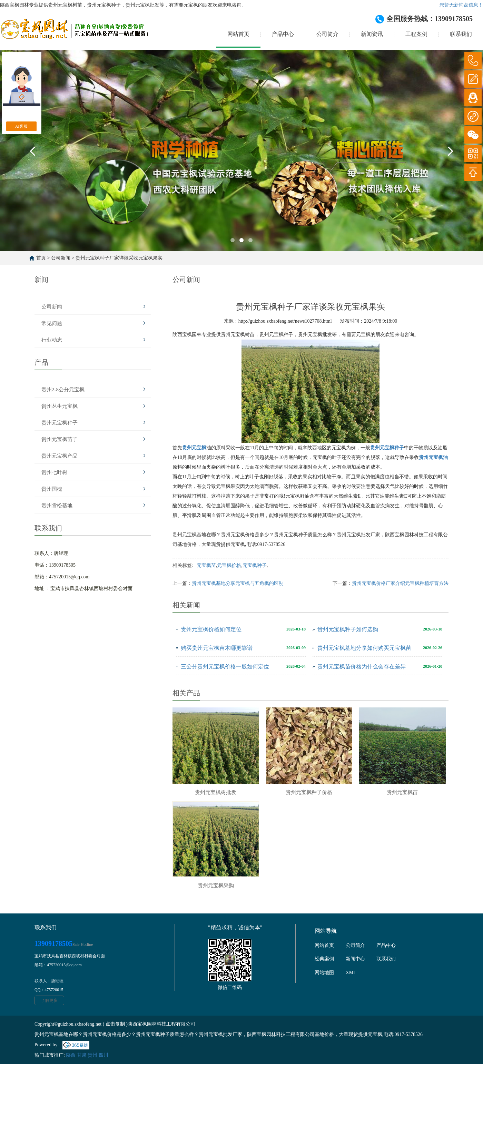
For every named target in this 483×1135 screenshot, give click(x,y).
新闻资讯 (372, 34)
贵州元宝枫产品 (59, 456)
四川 (103, 1055)
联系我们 (461, 34)
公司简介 (327, 34)
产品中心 (283, 34)
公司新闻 (60, 258)
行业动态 (51, 340)
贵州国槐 (51, 489)
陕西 (71, 1055)
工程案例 (416, 34)
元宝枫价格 (229, 565)
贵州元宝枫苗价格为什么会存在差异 (361, 666)
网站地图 (324, 972)
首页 (41, 258)
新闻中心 (355, 958)
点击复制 (115, 1024)
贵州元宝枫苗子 (59, 439)
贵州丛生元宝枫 (59, 406)
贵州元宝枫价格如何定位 (211, 629)
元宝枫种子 (255, 565)
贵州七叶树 (54, 472)
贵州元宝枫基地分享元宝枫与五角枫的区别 (238, 583)
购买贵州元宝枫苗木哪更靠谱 (217, 648)
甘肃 (82, 1055)
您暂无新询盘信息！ (461, 5)
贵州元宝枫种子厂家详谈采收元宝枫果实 (119, 258)
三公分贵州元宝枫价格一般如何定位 (225, 666)
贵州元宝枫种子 (59, 422)
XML (351, 972)
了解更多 (49, 1000)
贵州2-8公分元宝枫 (63, 389)
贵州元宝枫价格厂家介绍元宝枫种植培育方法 (400, 583)
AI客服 (21, 126)
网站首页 (238, 34)
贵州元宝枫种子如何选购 (347, 629)
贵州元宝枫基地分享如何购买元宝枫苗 (364, 648)
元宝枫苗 (206, 565)
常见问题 (51, 323)
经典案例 (324, 958)
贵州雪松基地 (56, 505)
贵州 (92, 1055)
